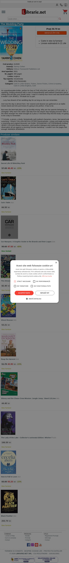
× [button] (56, 263)
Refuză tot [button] (44, 293)
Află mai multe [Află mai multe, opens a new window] (47, 276)
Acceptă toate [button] (24, 293)
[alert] (34, 281)
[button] (34, 299)
